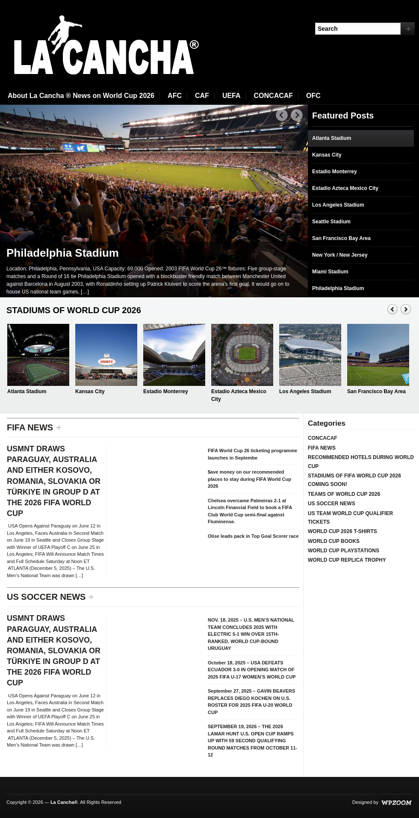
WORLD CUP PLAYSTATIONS (343, 551)
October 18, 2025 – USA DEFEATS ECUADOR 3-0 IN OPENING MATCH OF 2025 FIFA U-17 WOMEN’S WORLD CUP (252, 669)
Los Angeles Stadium (338, 205)
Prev (282, 115)
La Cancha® (64, 802)
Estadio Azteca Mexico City (345, 188)
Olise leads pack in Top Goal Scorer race (253, 536)
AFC (175, 95)
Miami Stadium (330, 272)
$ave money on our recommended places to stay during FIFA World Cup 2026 (249, 479)
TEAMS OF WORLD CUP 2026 (344, 494)
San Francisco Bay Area (341, 238)
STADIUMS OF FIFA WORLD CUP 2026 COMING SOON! (354, 480)
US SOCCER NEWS (46, 597)
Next (297, 115)
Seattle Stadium (331, 222)
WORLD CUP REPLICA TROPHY (347, 560)
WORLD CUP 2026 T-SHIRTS (342, 531)
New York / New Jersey (340, 255)
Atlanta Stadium (331, 138)
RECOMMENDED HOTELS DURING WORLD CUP (361, 461)
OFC (313, 95)
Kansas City (327, 155)
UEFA (231, 95)
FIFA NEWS (30, 427)
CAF (202, 95)
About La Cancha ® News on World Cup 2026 (81, 95)
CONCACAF (273, 95)
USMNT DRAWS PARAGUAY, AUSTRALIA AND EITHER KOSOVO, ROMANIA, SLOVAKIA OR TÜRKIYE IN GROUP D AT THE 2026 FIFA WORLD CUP (53, 481)
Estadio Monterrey (334, 172)
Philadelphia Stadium (62, 252)
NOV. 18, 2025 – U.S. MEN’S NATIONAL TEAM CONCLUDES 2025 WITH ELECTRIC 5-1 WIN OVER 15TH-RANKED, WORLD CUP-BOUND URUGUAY (251, 634)
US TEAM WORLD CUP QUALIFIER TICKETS (350, 517)
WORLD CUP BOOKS (334, 541)
